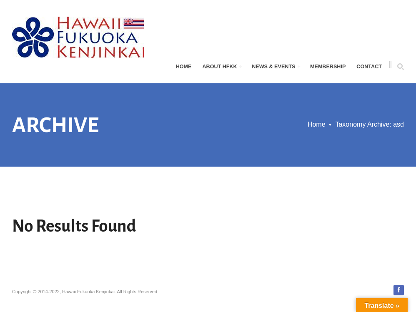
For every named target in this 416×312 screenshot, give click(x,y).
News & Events (276, 67)
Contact (369, 67)
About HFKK (222, 67)
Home (184, 67)
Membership (328, 67)
